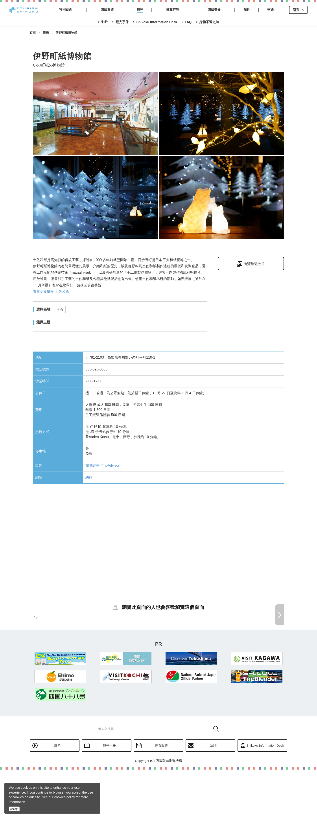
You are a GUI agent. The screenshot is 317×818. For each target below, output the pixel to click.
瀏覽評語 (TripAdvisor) (102, 465)
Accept (14, 809)
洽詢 (213, 794)
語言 (296, 10)
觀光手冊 (109, 794)
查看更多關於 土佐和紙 (51, 291)
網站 (88, 477)
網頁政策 (161, 794)
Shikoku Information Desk (265, 794)
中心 (60, 309)
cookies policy (64, 797)
